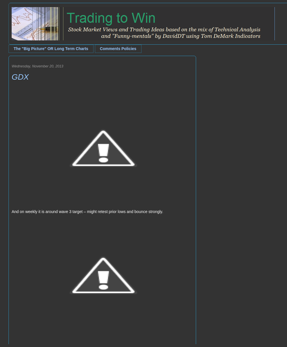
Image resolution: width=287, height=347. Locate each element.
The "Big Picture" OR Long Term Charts (51, 48)
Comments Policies (118, 48)
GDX (20, 77)
